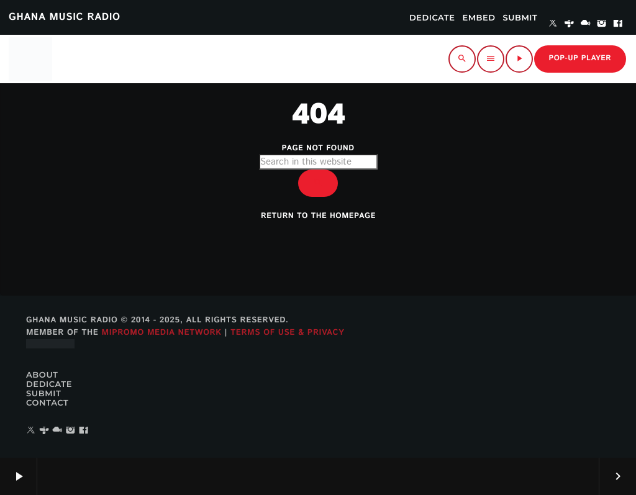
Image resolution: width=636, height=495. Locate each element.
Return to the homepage (318, 216)
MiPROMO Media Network (161, 332)
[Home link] (30, 59)
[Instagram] (602, 24)
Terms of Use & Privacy (287, 332)
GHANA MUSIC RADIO (64, 17)
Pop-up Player (580, 58)
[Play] (519, 59)
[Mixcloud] (586, 24)
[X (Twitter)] (553, 24)
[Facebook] (618, 24)
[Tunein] (570, 24)
